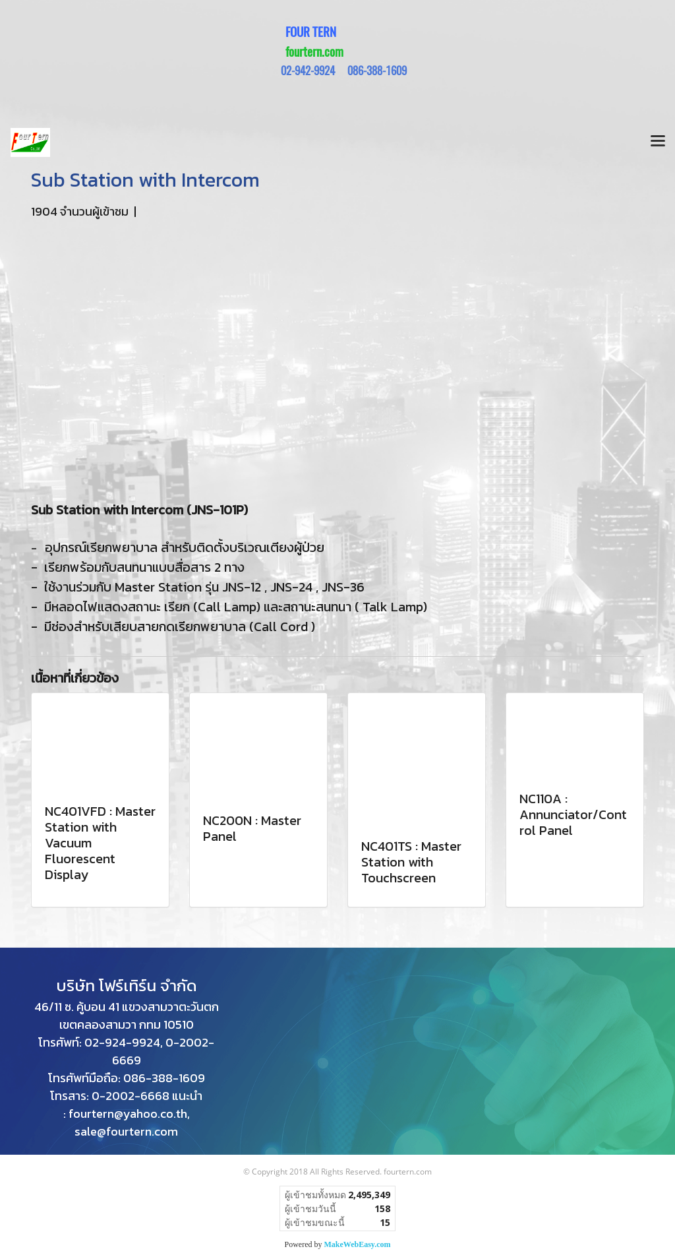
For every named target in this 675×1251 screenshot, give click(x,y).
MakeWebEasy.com (357, 1244)
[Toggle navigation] (657, 142)
